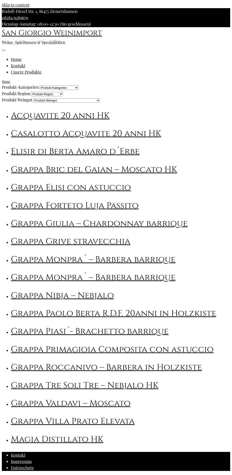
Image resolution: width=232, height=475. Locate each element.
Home (16, 59)
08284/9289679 (15, 17)
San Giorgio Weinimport (52, 33)
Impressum (21, 461)
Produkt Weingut (17, 100)
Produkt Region (16, 93)
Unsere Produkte (26, 72)
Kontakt (18, 65)
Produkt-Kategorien (20, 87)
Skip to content (15, 5)
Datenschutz (22, 467)
